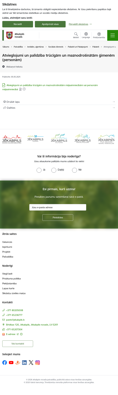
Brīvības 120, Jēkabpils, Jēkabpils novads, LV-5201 (32, 324)
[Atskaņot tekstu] (14, 66)
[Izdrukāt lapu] (59, 102)
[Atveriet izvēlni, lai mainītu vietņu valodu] (86, 35)
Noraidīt (18, 24)
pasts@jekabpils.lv (15, 319)
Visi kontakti (18, 343)
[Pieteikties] (57, 217)
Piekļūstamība (9, 283)
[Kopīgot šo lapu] (59, 108)
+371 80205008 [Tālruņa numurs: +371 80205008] (14, 310)
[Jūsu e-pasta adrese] (57, 207)
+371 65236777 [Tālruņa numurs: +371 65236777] (14, 315)
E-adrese (11, 334)
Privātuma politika (11, 278)
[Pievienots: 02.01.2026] (24, 89)
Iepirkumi (7, 246)
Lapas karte (8, 288)
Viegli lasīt (7, 273)
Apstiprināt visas (50, 24)
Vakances (7, 242)
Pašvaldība (7, 256)
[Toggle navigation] (112, 35)
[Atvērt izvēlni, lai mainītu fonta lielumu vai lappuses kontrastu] (99, 36)
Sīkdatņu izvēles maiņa (14, 293)
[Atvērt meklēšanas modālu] (76, 36)
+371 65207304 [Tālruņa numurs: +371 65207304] (14, 329)
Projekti (6, 251)
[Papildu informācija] (21, 334)
